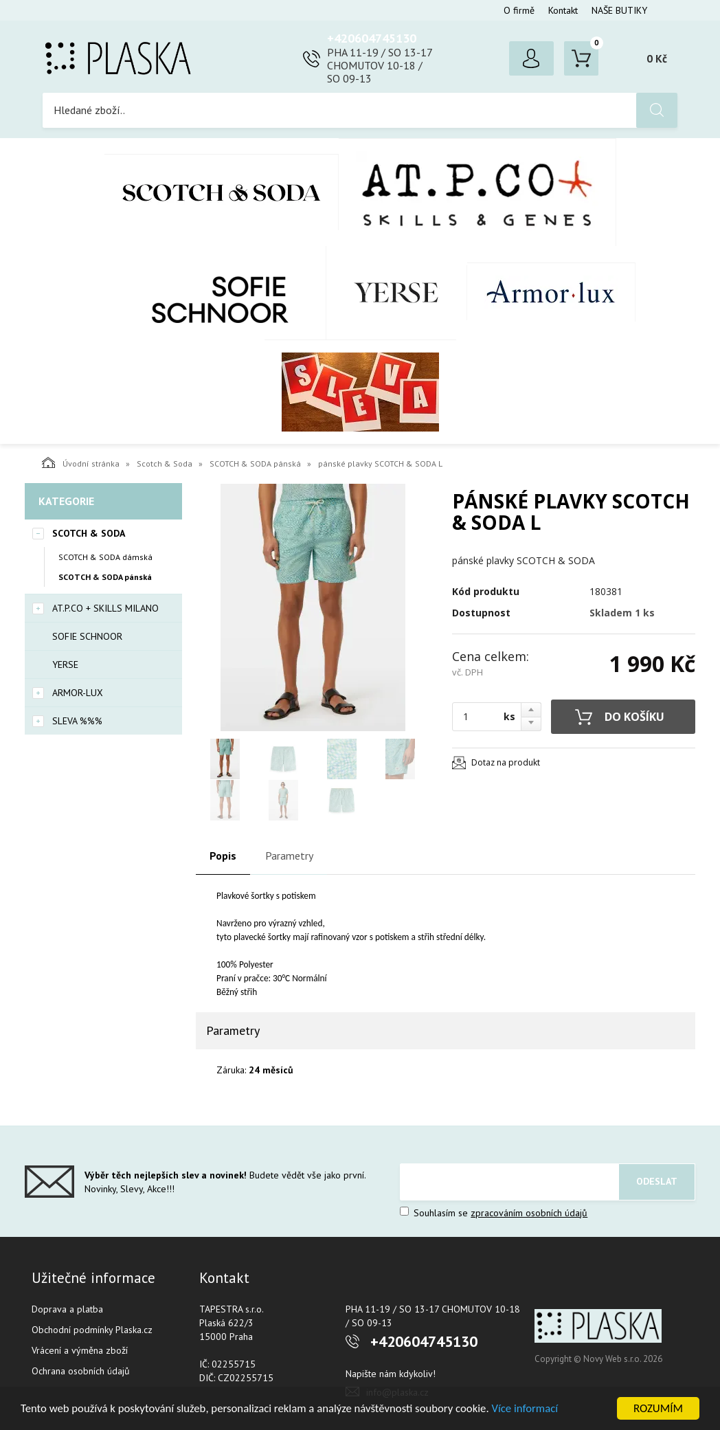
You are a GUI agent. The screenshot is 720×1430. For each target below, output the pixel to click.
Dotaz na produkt (505, 762)
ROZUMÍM (658, 1408)
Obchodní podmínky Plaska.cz (92, 1329)
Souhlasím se (493, 1213)
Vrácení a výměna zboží (80, 1350)
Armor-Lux (551, 292)
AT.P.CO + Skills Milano (477, 192)
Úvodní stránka (81, 462)
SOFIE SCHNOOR (205, 292)
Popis (223, 855)
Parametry (289, 855)
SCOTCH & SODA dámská (105, 557)
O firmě (519, 10)
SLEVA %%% (360, 391)
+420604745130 (371, 38)
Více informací (533, 1409)
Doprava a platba (67, 1309)
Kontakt (563, 10)
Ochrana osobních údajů (81, 1371)
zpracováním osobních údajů (529, 1213)
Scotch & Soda (221, 192)
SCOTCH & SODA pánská (255, 463)
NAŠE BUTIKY (619, 10)
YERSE (396, 292)
